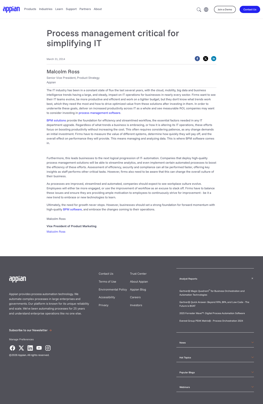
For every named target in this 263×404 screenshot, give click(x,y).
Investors (136, 305)
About (98, 9)
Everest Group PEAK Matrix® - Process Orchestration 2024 (211, 320)
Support (71, 9)
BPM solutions (56, 120)
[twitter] (205, 58)
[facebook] (197, 58)
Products (30, 9)
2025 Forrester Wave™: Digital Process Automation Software (212, 313)
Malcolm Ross (56, 231)
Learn (59, 9)
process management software (99, 113)
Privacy (103, 305)
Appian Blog (138, 289)
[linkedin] (213, 58)
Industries (45, 9)
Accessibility (107, 297)
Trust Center (138, 273)
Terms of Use (107, 281)
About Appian (139, 281)
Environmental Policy (113, 289)
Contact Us (106, 273)
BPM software (72, 209)
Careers (135, 297)
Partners (85, 9)
